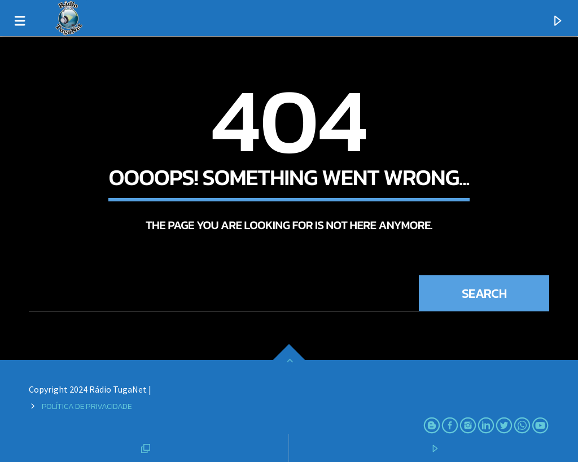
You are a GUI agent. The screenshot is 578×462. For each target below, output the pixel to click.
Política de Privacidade (87, 406)
